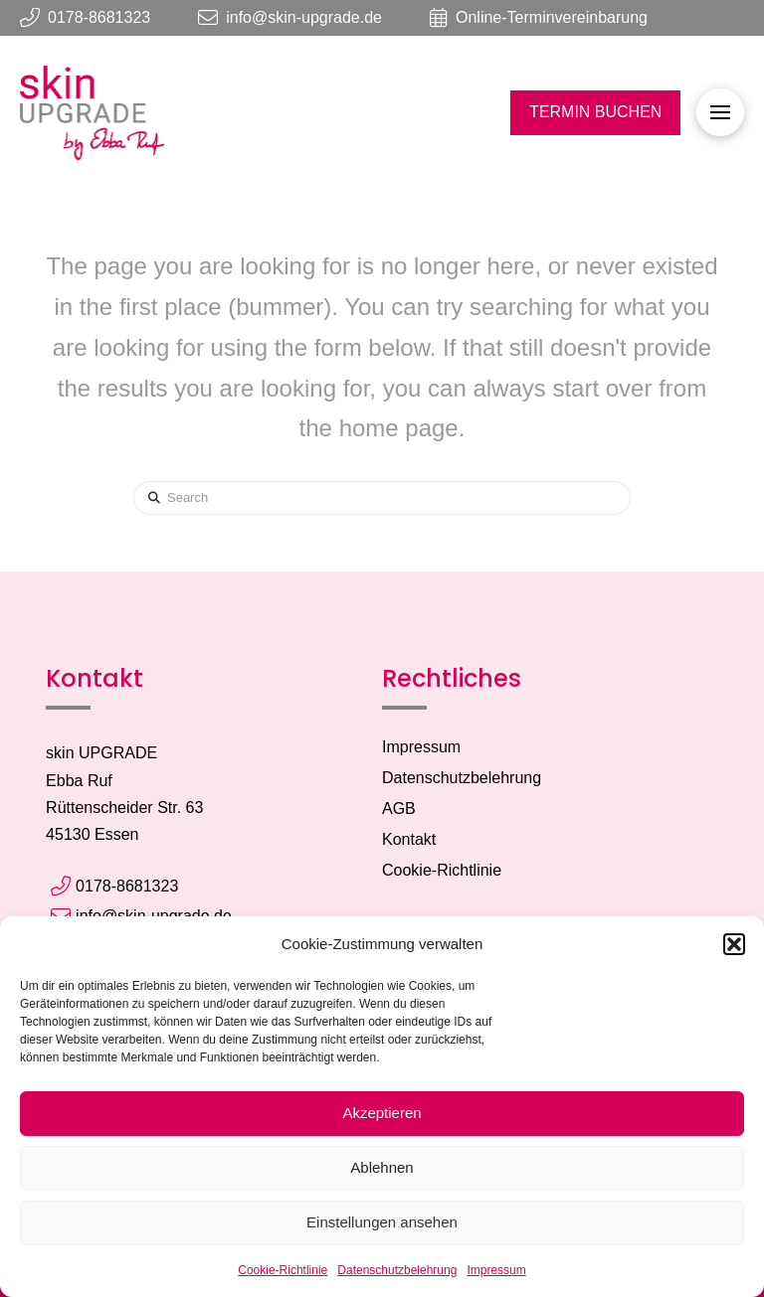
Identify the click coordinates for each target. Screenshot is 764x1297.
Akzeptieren (381, 1112)
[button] (734, 944)
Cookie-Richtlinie (282, 1270)
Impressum (496, 1270)
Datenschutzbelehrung (397, 1270)
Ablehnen (381, 1167)
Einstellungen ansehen (382, 1222)
